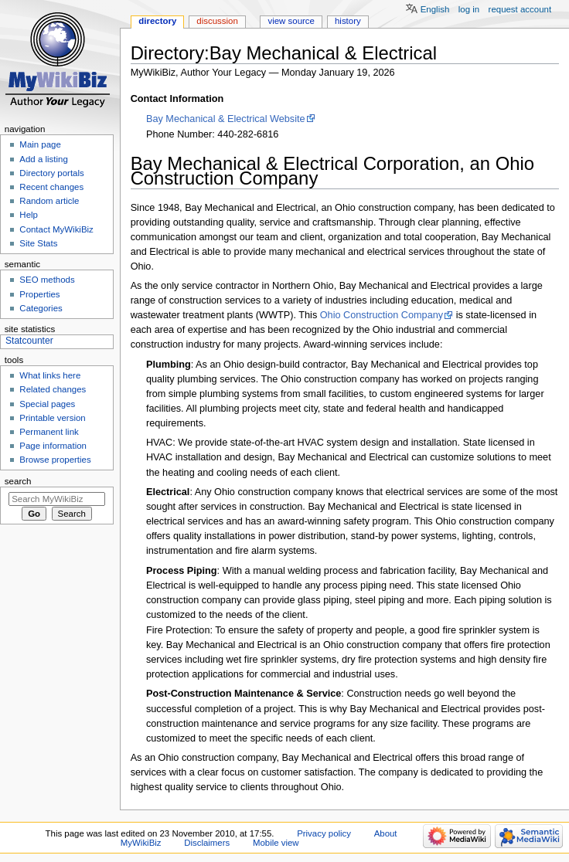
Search (18, 481)
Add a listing (43, 159)
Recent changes (51, 187)
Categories (40, 308)
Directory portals (51, 173)
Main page (40, 144)
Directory (157, 20)
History (348, 20)
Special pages (47, 404)
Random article (49, 200)
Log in (468, 9)
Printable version (52, 418)
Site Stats (38, 243)
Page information (53, 445)
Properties (39, 294)
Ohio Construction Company (381, 315)
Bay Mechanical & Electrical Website (225, 119)
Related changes (52, 389)
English (435, 9)
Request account (520, 9)
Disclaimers (207, 842)
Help (28, 214)
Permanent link (48, 431)
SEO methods (46, 279)
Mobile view (276, 842)
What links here (49, 375)
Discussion (216, 20)
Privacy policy (324, 833)
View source (290, 20)
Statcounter (29, 340)
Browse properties (54, 459)
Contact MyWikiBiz (56, 229)
